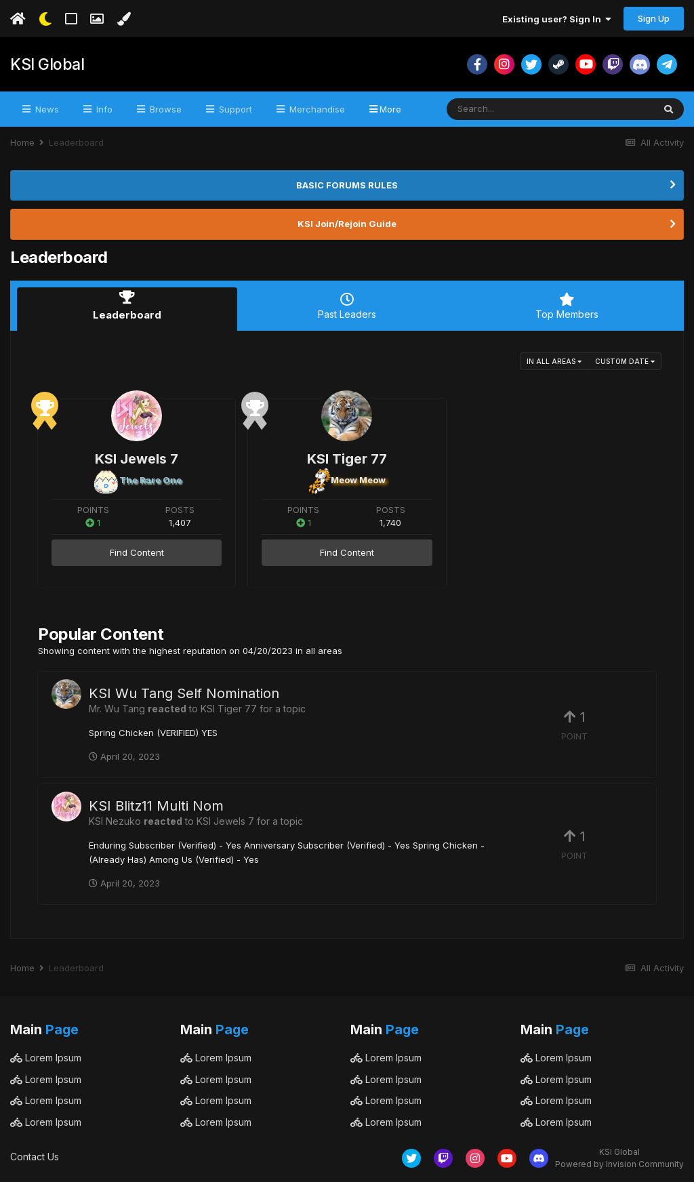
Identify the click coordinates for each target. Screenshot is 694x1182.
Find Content (137, 550)
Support (234, 109)
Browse (164, 109)
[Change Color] (124, 19)
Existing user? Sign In (556, 19)
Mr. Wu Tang (117, 706)
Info (103, 109)
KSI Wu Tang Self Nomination (184, 691)
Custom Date (625, 358)
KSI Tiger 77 (347, 456)
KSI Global (45, 64)
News (46, 109)
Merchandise (316, 109)
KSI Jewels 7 (136, 456)
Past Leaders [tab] (347, 306)
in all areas (554, 358)
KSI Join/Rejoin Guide (347, 223)
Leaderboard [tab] (127, 306)
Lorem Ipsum (45, 1055)
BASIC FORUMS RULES (347, 185)
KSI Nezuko (115, 819)
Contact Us (34, 1154)
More (390, 109)
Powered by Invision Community (619, 1162)
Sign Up (654, 18)
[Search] (513, 109)
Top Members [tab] (567, 306)
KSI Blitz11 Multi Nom (156, 804)
